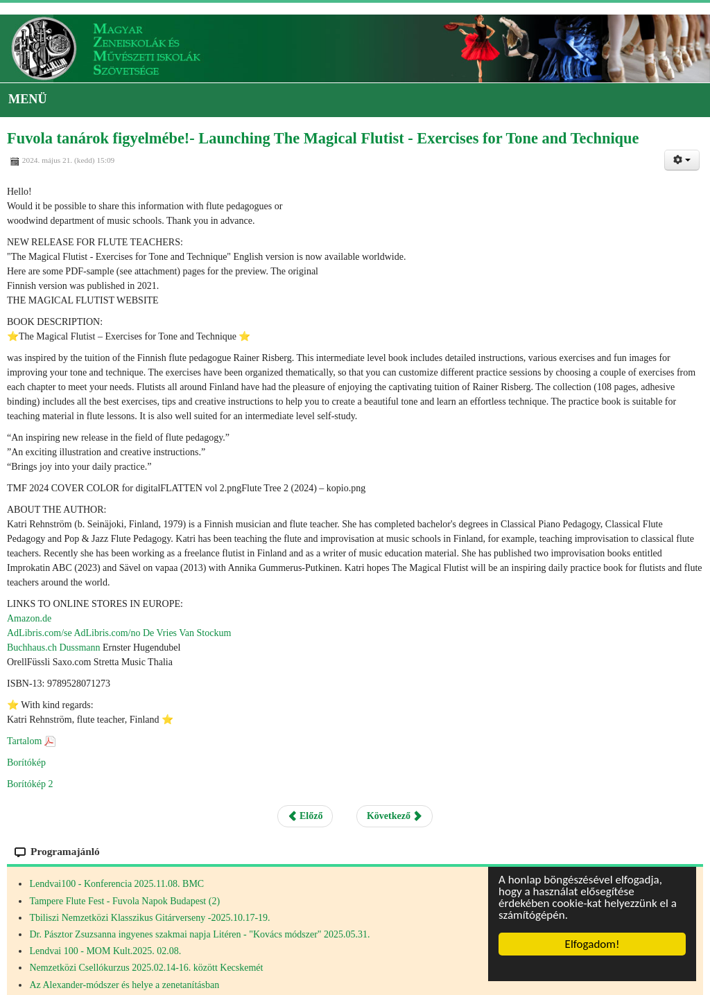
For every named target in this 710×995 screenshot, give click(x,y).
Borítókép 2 (30, 784)
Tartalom (24, 741)
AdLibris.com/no (106, 633)
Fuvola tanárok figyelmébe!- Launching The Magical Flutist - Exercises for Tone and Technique (323, 138)
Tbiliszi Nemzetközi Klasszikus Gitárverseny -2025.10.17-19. (149, 918)
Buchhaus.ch (32, 647)
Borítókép (26, 762)
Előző (305, 816)
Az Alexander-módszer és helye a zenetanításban (124, 985)
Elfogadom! (592, 944)
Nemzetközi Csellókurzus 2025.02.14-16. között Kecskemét (146, 967)
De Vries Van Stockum (187, 633)
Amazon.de (29, 618)
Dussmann (79, 647)
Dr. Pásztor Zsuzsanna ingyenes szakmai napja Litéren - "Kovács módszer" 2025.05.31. (199, 934)
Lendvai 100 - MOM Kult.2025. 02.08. (105, 951)
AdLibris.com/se (39, 633)
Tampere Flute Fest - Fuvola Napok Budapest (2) (124, 901)
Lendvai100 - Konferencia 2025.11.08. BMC (116, 884)
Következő (394, 816)
